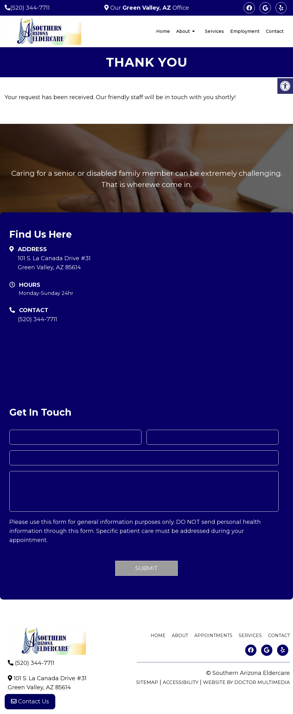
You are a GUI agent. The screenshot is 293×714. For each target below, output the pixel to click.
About (183, 31)
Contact (275, 31)
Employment (245, 31)
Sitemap (147, 682)
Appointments (213, 635)
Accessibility (180, 682)
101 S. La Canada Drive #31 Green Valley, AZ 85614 (54, 263)
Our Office (149, 7)
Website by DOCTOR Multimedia (246, 682)
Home (163, 31)
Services (214, 31)
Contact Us (30, 701)
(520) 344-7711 (30, 7)
